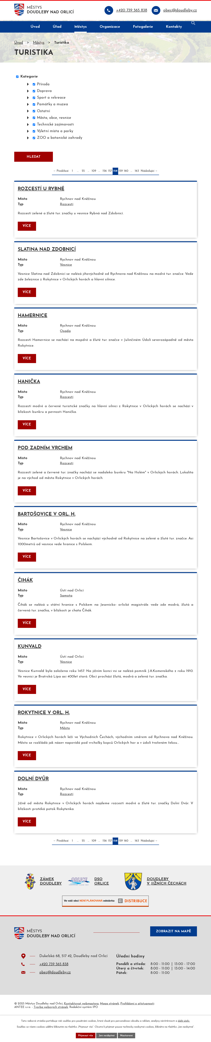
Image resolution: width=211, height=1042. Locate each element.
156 (105, 173)
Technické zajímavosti (55, 125)
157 (110, 173)
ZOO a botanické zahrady (59, 139)
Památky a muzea (52, 105)
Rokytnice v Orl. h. (44, 727)
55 (83, 173)
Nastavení (127, 1035)
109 (94, 173)
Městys (38, 44)
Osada (68, 337)
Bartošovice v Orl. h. (47, 524)
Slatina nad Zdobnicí (47, 253)
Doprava (44, 92)
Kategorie (29, 78)
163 (137, 173)
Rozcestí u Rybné (41, 191)
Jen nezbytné (107, 1035)
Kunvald (30, 660)
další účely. (184, 1020)
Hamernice (33, 321)
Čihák (25, 592)
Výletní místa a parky (55, 132)
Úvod (18, 44)
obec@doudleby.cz (55, 998)
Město (67, 744)
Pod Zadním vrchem (45, 456)
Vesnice (68, 269)
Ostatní (43, 112)
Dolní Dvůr (33, 801)
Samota (69, 608)
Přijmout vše (85, 1035)
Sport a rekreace (51, 99)
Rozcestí (69, 207)
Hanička (29, 389)
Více (27, 229)
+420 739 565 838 (53, 990)
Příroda (43, 85)
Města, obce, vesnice (54, 119)
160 (126, 173)
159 (121, 173)
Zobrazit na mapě (171, 958)
